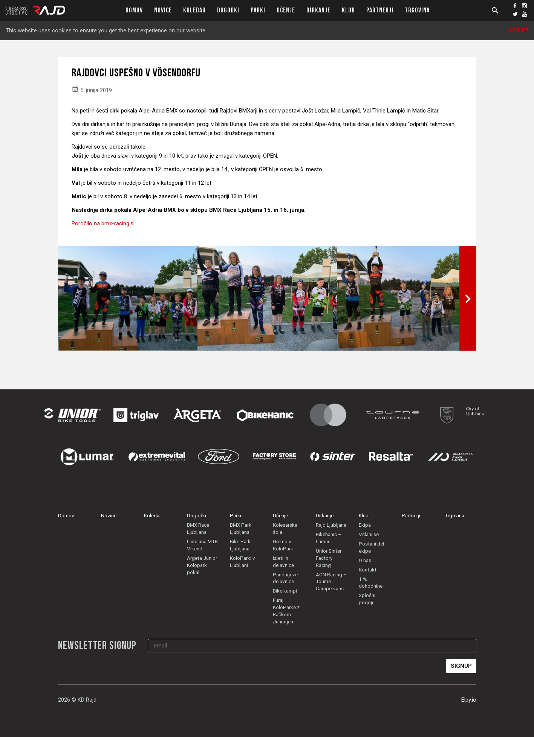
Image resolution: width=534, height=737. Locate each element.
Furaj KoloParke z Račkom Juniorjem (286, 618)
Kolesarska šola (285, 536)
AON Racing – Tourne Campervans (331, 589)
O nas (365, 568)
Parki (258, 10)
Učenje (286, 10)
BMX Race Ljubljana (198, 536)
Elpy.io (468, 707)
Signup (461, 673)
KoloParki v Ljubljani (242, 569)
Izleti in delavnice (283, 569)
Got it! (518, 30)
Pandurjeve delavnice (285, 585)
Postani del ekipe (371, 554)
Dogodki (228, 10)
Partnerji (379, 10)
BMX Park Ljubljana (240, 536)
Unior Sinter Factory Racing (328, 565)
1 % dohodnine (371, 590)
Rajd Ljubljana (331, 533)
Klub (348, 10)
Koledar (194, 10)
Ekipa (365, 533)
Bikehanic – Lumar (328, 545)
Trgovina (417, 10)
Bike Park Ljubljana (240, 552)
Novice (163, 10)
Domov (134, 10)
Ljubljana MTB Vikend (202, 552)
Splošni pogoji (367, 606)
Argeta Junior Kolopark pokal (202, 572)
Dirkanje (318, 10)
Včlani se (369, 542)
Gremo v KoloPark (283, 552)
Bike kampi (285, 599)
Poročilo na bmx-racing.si (103, 223)
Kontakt (367, 577)
